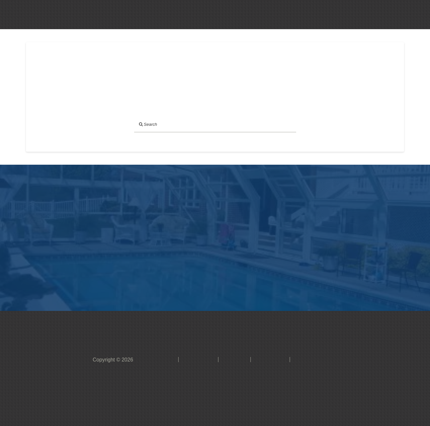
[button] (229, 14)
